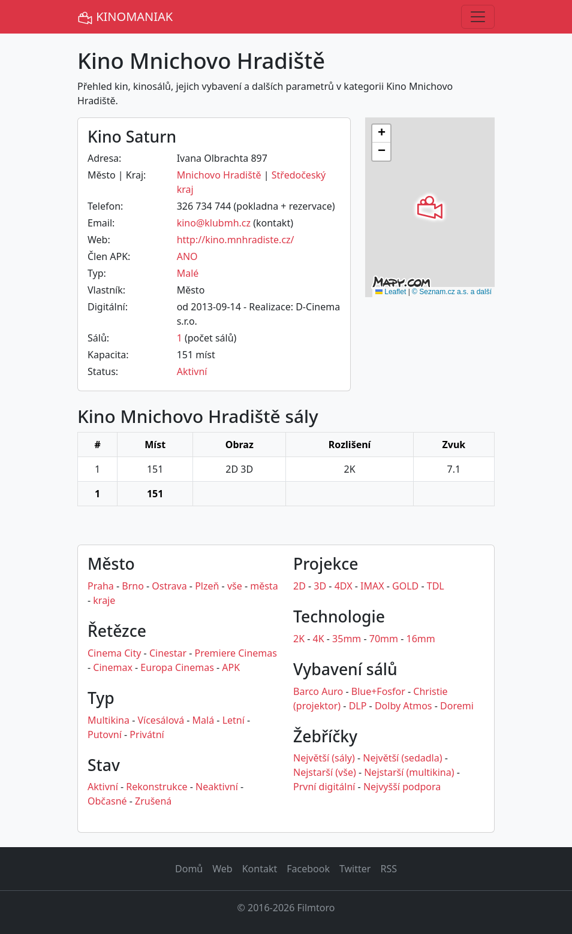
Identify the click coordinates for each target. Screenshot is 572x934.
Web (222, 868)
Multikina (109, 720)
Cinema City (114, 653)
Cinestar (167, 653)
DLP (358, 705)
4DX (344, 586)
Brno (133, 586)
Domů (189, 868)
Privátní (147, 734)
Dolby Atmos (403, 705)
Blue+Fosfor (378, 691)
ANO (187, 256)
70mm (383, 638)
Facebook (308, 868)
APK (231, 667)
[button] (430, 207)
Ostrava (169, 586)
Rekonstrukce (156, 786)
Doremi (457, 705)
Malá (203, 720)
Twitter (355, 868)
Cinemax (113, 667)
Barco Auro (318, 691)
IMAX (372, 586)
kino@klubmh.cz (214, 222)
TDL (435, 586)
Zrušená (153, 801)
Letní (233, 720)
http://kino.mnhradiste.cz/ (235, 239)
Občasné (107, 801)
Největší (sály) (324, 757)
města (264, 586)
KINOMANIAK (125, 17)
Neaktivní (216, 786)
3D (320, 586)
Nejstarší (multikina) (409, 772)
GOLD (405, 586)
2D (299, 586)
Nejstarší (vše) (324, 772)
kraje (104, 600)
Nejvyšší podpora (402, 786)
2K (299, 638)
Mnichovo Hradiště (219, 175)
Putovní (105, 734)
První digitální (324, 786)
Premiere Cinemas (236, 653)
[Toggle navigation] (478, 17)
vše (234, 586)
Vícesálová (160, 720)
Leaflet (390, 292)
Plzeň (207, 586)
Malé (188, 273)
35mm (346, 638)
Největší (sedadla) (402, 757)
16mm (421, 638)
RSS (388, 868)
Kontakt (260, 868)
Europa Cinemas (176, 667)
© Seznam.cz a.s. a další (452, 292)
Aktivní (192, 371)
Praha (101, 586)
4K (318, 638)
